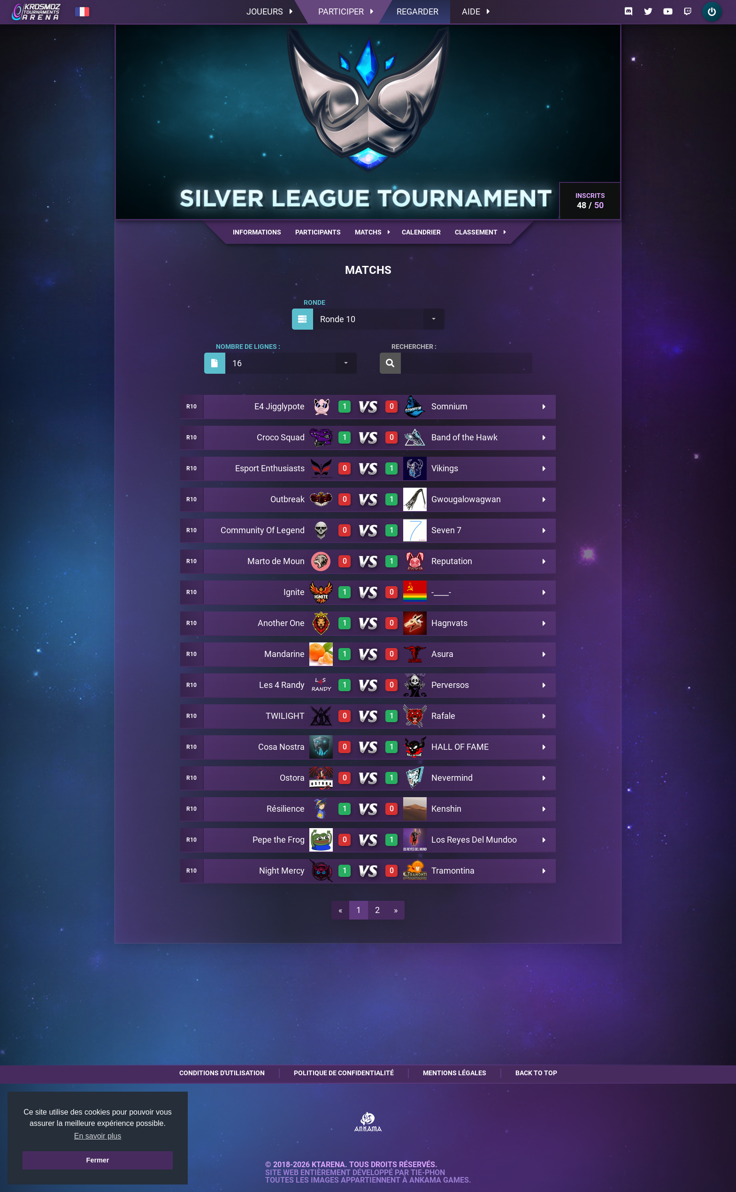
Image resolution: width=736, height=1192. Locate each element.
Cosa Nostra (281, 747)
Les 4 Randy (282, 685)
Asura (442, 654)
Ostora (292, 778)
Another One (281, 623)
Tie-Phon (428, 1173)
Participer (345, 11)
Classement (480, 232)
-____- (441, 592)
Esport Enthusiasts (270, 468)
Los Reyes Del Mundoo (474, 840)
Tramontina (453, 870)
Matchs (372, 232)
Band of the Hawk (464, 437)
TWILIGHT (285, 716)
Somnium (449, 406)
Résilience (286, 809)
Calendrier (421, 232)
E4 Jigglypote (279, 406)
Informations (257, 232)
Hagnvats (449, 623)
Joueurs (269, 11)
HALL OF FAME (460, 747)
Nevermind (452, 778)
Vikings (444, 468)
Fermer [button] (97, 1160)
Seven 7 (446, 530)
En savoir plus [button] (98, 1136)
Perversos (450, 685)
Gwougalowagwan (466, 499)
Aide (476, 11)
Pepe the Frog (279, 840)
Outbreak (287, 499)
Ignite (294, 592)
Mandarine (284, 654)
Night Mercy (282, 870)
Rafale (443, 716)
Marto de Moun (276, 561)
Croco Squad (281, 437)
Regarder (417, 11)
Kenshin (446, 809)
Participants (318, 232)
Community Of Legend (263, 530)
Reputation (451, 561)
